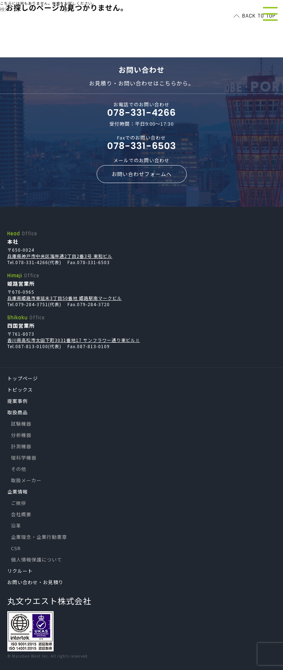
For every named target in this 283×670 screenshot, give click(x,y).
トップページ (22, 378)
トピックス (20, 390)
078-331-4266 (141, 113)
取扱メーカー (26, 480)
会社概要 (21, 514)
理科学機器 (23, 457)
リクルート (20, 571)
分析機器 (21, 435)
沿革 (16, 525)
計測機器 (21, 446)
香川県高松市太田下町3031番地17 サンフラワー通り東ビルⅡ (73, 340)
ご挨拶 (18, 503)
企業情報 (17, 491)
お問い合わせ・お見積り (35, 582)
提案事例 (17, 401)
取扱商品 (17, 412)
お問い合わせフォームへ (142, 174)
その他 (18, 469)
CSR (16, 548)
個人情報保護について (36, 559)
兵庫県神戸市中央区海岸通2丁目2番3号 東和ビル (59, 256)
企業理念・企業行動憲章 (39, 537)
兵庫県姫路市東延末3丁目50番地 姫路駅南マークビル (64, 298)
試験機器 (21, 423)
